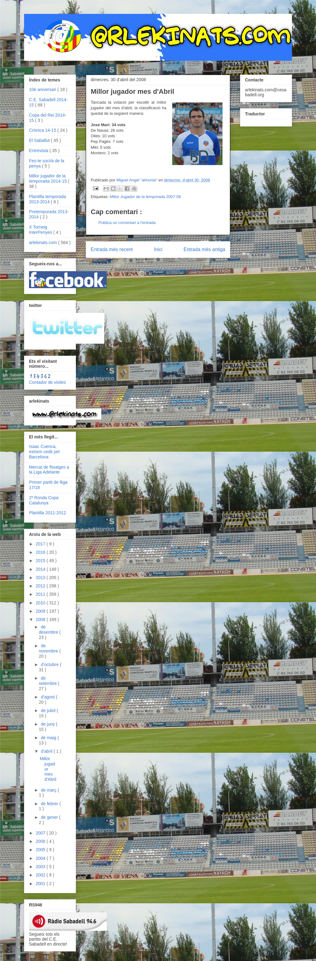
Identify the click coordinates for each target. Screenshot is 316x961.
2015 (41, 560)
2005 (41, 849)
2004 (41, 858)
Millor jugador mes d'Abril (48, 769)
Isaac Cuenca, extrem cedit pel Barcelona (44, 451)
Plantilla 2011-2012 (47, 512)
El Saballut (40, 140)
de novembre (49, 648)
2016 (41, 552)
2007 (41, 833)
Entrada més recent (112, 249)
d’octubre (50, 664)
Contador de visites (47, 382)
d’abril (47, 751)
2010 (41, 602)
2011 (41, 594)
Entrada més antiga (204, 249)
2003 (41, 866)
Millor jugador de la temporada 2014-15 (48, 178)
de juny (48, 724)
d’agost (48, 696)
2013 (41, 577)
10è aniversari (43, 89)
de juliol (48, 710)
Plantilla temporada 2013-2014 (47, 199)
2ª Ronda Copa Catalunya (43, 500)
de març (49, 790)
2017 (41, 543)
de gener (50, 817)
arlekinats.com (43, 242)
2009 (41, 611)
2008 (41, 619)
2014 (41, 569)
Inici (158, 249)
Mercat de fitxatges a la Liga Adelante (49, 470)
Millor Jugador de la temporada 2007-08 (145, 196)
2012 (41, 585)
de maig (49, 737)
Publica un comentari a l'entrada (127, 222)
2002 (41, 874)
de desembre (49, 629)
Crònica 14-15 (43, 130)
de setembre (48, 681)
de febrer (50, 803)
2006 (41, 841)
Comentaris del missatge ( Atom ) (172, 269)
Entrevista (39, 150)
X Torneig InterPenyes (41, 230)
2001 (41, 883)
